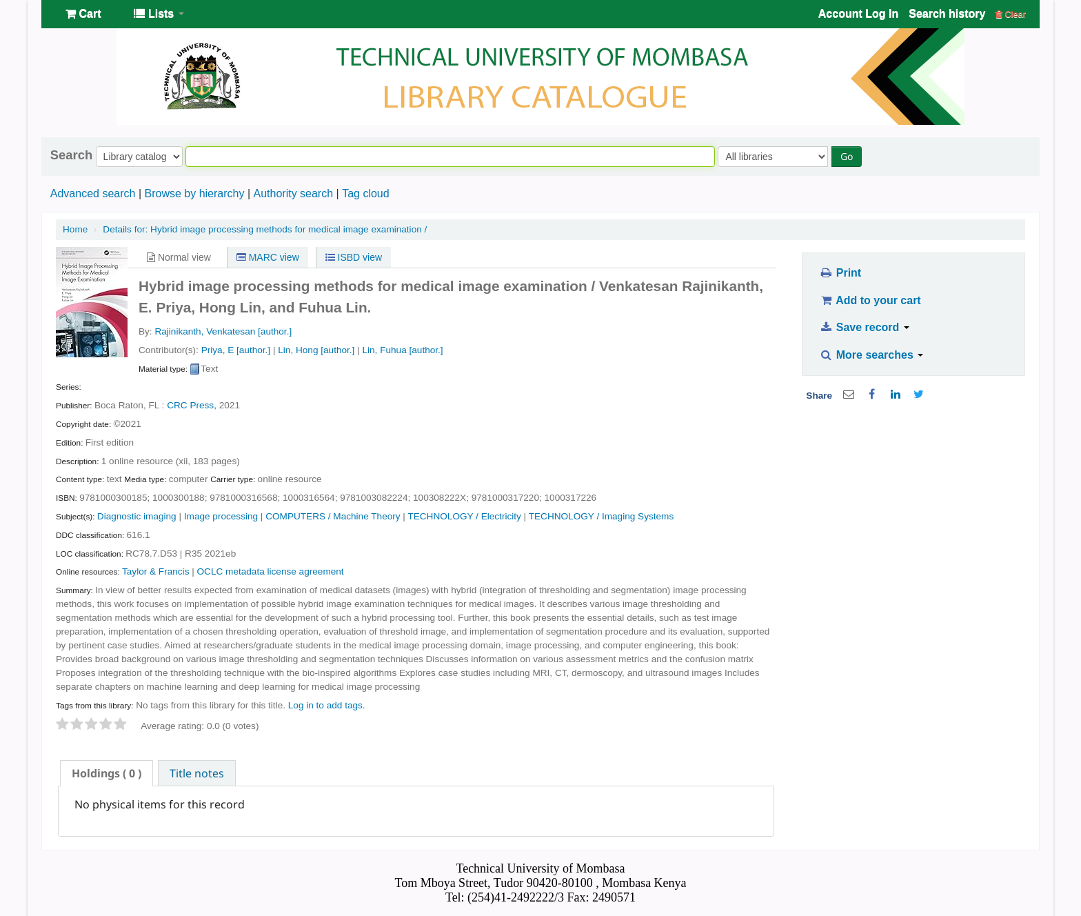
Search (71, 155)
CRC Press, (191, 405)
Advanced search (93, 193)
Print (840, 273)
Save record (864, 327)
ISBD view (353, 257)
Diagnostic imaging (136, 516)
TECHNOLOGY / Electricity (464, 516)
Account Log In (858, 13)
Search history (947, 13)
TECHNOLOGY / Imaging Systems (601, 516)
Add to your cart (870, 300)
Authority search (293, 193)
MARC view (267, 257)
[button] (83, 14)
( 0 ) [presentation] (106, 773)
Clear (1011, 14)
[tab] (106, 773)
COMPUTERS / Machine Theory (332, 516)
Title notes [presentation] (197, 773)
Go (846, 156)
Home (75, 229)
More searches (871, 355)
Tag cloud (366, 193)
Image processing (221, 516)
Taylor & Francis (155, 571)
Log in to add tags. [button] (326, 705)
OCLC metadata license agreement (270, 571)
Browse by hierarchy (194, 193)
